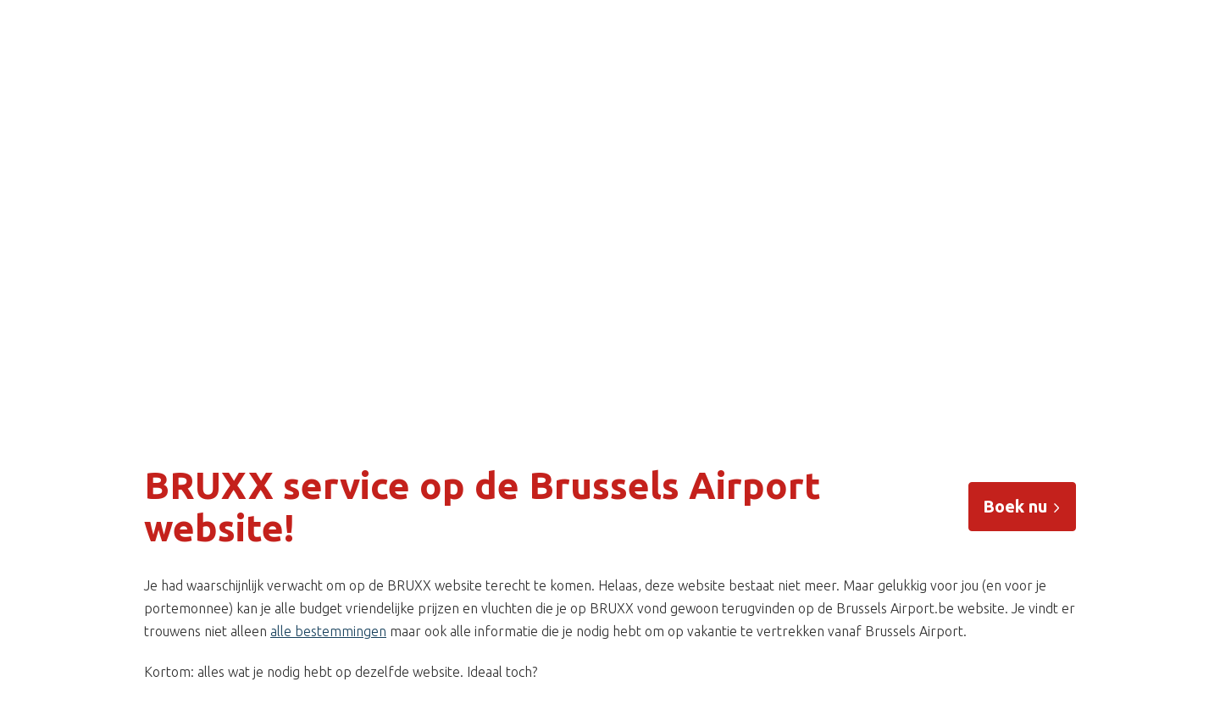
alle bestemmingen (328, 631)
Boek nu (1022, 506)
